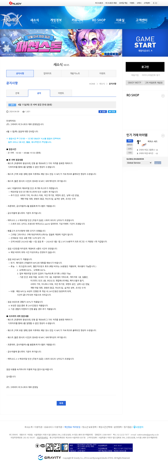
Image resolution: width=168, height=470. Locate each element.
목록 (61, 403)
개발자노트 (75, 73)
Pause (120, 54)
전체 (17, 93)
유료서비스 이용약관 (53, 427)
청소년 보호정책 (89, 427)
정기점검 (127, 427)
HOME (92, 84)
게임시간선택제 (105, 427)
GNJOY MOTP (134, 83)
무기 (129, 141)
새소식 (102, 84)
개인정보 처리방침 (72, 427)
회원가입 (135, 75)
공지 (39, 93)
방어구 (129, 145)
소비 (129, 149)
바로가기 (158, 163)
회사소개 (28, 427)
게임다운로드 (145, 51)
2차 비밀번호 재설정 (154, 83)
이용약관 (38, 427)
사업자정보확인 (42, 437)
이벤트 (102, 73)
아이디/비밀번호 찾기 (151, 75)
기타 (129, 153)
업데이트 (47, 73)
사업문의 (139, 427)
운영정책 (118, 427)
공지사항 (20, 73)
